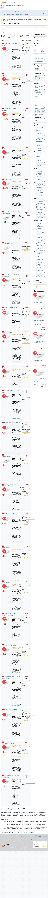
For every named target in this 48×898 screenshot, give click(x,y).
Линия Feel (38, 148)
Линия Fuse (38, 248)
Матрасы (3, 11)
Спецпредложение (40, 144)
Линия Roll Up (39, 240)
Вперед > (23, 808)
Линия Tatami (39, 139)
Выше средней (38, 89)
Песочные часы (38, 79)
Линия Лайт (38, 190)
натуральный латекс (39, 108)
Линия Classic (39, 153)
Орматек (7, 27)
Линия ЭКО (38, 132)
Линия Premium (39, 209)
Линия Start (38, 176)
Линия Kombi (39, 261)
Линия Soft (38, 222)
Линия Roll (38, 234)
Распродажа (18, 5)
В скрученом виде (39, 58)
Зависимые (37, 78)
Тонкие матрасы (39, 192)
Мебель (34, 11)
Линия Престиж (39, 184)
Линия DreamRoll (40, 276)
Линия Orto (38, 136)
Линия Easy (38, 273)
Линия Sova (38, 179)
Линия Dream (39, 171)
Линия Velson (39, 193)
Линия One (38, 166)
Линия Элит (38, 185)
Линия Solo (38, 242)
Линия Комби (39, 187)
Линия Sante (39, 245)
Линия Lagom (39, 163)
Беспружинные (39, 211)
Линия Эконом (39, 200)
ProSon (16, 27)
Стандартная (37, 56)
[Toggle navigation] (43, 13)
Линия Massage (39, 253)
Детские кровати (19, 14)
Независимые (38, 75)
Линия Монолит (39, 229)
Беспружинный (38, 76)
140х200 (8, 35)
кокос (36, 105)
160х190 (13, 35)
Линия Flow (38, 160)
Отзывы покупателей (16, 69)
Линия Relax (38, 215)
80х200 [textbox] (28, 50)
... (20, 808)
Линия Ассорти (39, 203)
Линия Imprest (39, 237)
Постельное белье (27, 11)
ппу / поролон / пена (39, 111)
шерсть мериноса (39, 117)
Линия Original (39, 173)
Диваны (20, 11)
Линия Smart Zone (40, 272)
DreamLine (4, 28)
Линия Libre (38, 247)
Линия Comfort (39, 138)
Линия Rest (38, 223)
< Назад (8, 808)
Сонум (27, 27)
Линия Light (38, 207)
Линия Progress (39, 239)
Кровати (8, 11)
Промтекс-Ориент (36, 27)
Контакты (2, 5)
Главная (2, 835)
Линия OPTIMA (39, 127)
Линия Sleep (38, 267)
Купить (26, 54)
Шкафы (26, 14)
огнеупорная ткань (39, 118)
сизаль (36, 107)
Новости (26, 835)
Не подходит (37, 68)
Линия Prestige (39, 170)
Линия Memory (39, 270)
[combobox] (30, 50)
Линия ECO (38, 254)
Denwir (37, 218)
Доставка (13, 5)
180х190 (8, 37)
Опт (23, 5)
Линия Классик (39, 201)
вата (36, 120)
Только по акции (38, 282)
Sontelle (42, 27)
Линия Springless (40, 259)
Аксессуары (14, 11)
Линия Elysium (39, 178)
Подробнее (43, 308)
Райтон (12, 27)
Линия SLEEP (39, 150)
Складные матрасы (39, 61)
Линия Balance (39, 265)
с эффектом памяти (39, 110)
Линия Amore (39, 189)
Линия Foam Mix (39, 217)
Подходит (37, 69)
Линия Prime (39, 275)
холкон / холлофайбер (40, 114)
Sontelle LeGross (39, 250)
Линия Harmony (39, 162)
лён (35, 115)
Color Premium (39, 195)
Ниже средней (38, 92)
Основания (3, 14)
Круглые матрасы (39, 59)
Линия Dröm (38, 165)
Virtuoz (23, 27)
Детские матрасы (10, 14)
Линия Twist (38, 174)
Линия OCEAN (39, 133)
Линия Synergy (39, 135)
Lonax (30, 27)
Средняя (36, 90)
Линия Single (39, 262)
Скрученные (39, 214)
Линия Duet (38, 228)
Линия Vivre (38, 243)
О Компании (8, 5)
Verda (20, 27)
